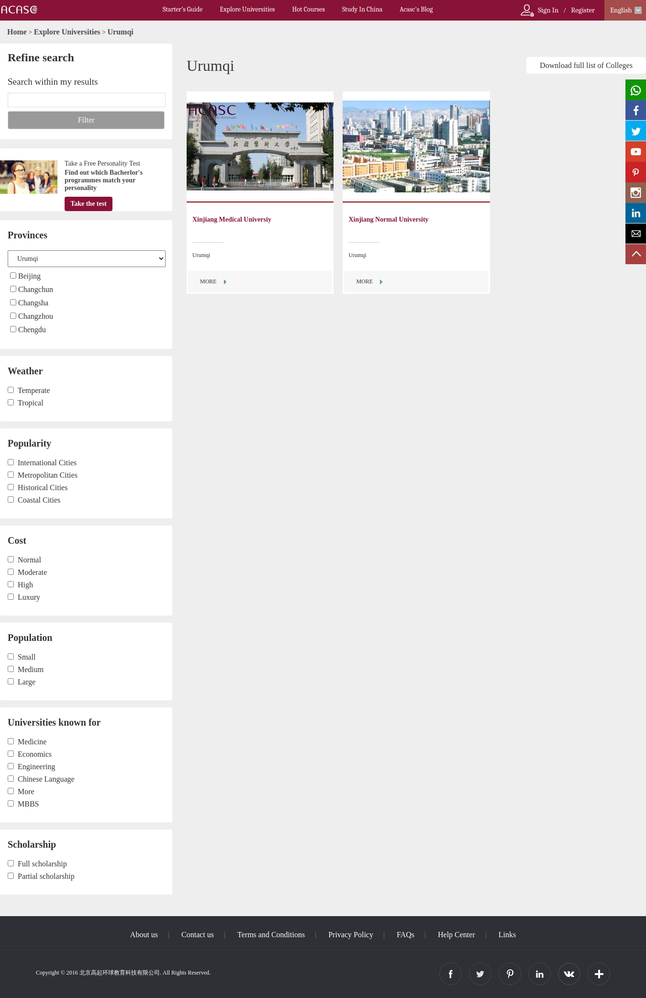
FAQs (405, 935)
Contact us (197, 935)
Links (507, 935)
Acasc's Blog (416, 9)
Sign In (548, 10)
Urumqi (121, 32)
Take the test (88, 203)
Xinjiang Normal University (388, 219)
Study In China (362, 9)
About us (144, 935)
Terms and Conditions (271, 935)
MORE (208, 281)
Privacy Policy (350, 935)
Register (583, 10)
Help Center (456, 935)
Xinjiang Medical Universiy (231, 219)
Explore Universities (247, 9)
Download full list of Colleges (586, 65)
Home (17, 32)
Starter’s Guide (182, 9)
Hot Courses (308, 9)
